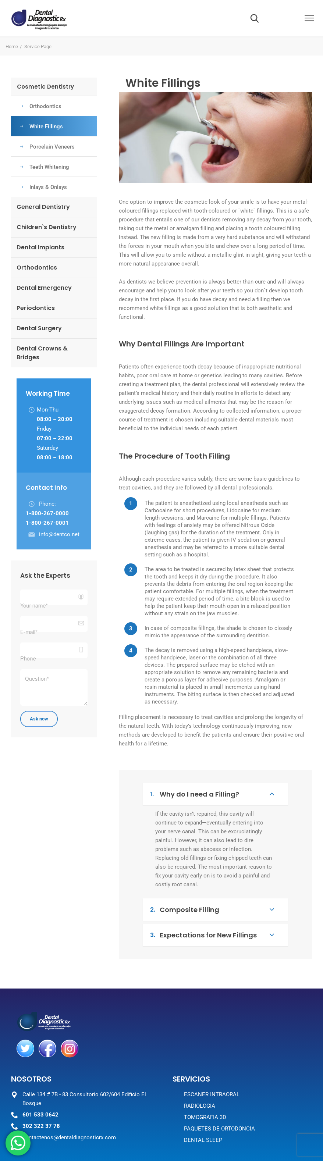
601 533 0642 (40, 1114)
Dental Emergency (44, 288)
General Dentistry (43, 207)
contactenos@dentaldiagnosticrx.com (69, 1137)
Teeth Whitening (44, 167)
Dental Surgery (39, 328)
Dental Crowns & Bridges (42, 353)
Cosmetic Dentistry (45, 86)
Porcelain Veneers (47, 146)
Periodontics (36, 308)
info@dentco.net (59, 534)
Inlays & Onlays (43, 187)
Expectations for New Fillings (212, 935)
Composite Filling (212, 909)
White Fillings (41, 126)
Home (12, 46)
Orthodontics (40, 106)
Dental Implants (40, 247)
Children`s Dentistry (47, 227)
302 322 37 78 (41, 1126)
